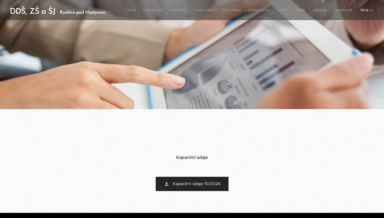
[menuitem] (126, 10)
